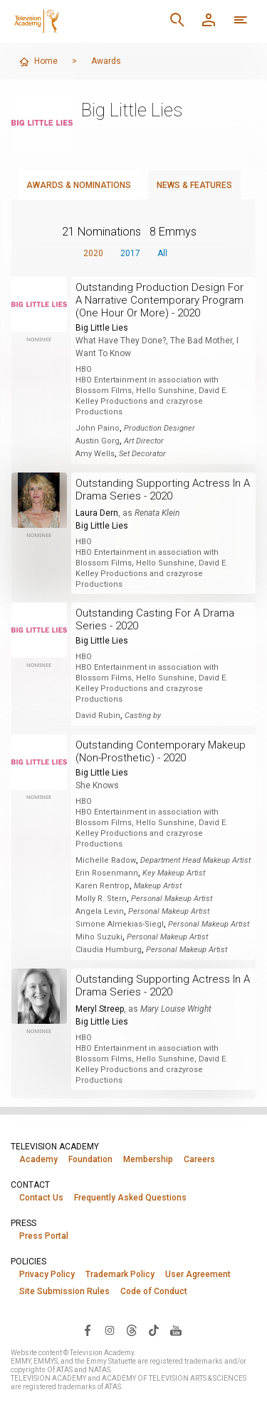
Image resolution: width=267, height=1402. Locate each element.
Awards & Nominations (78, 185)
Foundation (90, 1159)
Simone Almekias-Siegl (119, 924)
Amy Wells (95, 453)
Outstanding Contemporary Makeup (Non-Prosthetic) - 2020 (160, 751)
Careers (199, 1159)
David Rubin (97, 715)
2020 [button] (93, 253)
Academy (38, 1159)
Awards (106, 61)
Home (38, 61)
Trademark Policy (120, 1274)
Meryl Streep (99, 1009)
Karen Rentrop (102, 885)
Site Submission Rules (64, 1291)
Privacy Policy (47, 1274)
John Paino (97, 428)
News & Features (194, 185)
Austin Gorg (97, 441)
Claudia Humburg (108, 949)
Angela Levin (99, 911)
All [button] (162, 253)
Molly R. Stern (101, 898)
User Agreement (198, 1274)
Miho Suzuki (98, 937)
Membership (148, 1159)
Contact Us (41, 1198)
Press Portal (43, 1236)
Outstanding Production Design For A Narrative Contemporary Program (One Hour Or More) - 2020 (159, 300)
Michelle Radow (105, 860)
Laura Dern (96, 513)
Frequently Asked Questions (130, 1198)
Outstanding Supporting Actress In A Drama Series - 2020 (162, 489)
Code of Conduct (153, 1291)
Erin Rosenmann (106, 873)
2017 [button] (130, 253)
